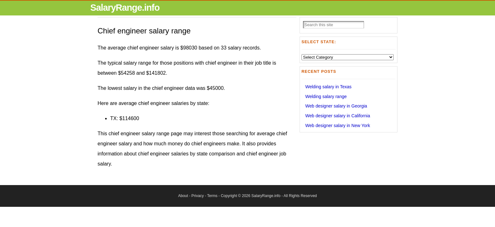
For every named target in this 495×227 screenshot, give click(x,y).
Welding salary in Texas (328, 86)
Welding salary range (326, 96)
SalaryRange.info (124, 8)
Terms (212, 196)
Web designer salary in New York (337, 125)
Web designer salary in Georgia (336, 105)
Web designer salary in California (337, 115)
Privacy (197, 196)
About (183, 196)
